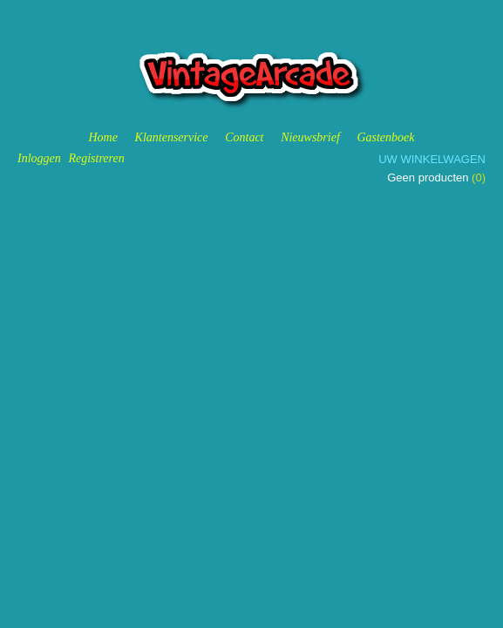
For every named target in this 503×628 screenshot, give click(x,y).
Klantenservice (171, 137)
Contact (244, 137)
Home (102, 137)
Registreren (96, 158)
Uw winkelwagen (432, 159)
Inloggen (39, 158)
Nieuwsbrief (310, 137)
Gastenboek (385, 137)
